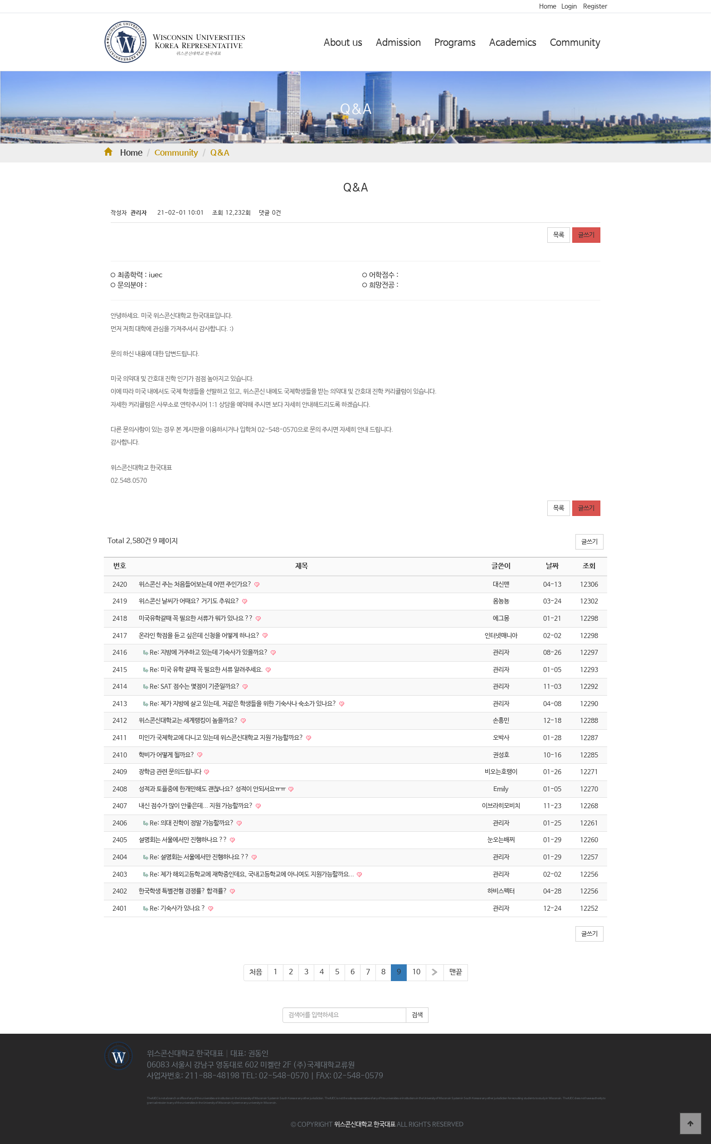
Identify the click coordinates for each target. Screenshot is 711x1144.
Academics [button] (512, 42)
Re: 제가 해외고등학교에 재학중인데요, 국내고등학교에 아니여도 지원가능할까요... (253, 874)
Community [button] (575, 42)
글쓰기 (586, 235)
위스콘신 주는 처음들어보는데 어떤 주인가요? (196, 584)
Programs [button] (455, 42)
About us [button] (343, 42)
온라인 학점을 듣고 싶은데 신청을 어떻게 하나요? (200, 635)
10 (416, 972)
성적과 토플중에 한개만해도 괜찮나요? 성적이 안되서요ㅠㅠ (213, 789)
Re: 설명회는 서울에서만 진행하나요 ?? (200, 857)
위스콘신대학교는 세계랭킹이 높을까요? (189, 720)
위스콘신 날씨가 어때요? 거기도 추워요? (190, 601)
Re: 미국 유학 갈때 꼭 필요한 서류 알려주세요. (207, 669)
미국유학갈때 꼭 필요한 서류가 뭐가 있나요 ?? (196, 618)
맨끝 (455, 972)
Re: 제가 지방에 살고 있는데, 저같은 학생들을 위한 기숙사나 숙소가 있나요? (244, 703)
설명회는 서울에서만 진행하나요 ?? (184, 840)
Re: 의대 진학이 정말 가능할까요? (192, 823)
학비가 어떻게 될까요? (167, 755)
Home (547, 6)
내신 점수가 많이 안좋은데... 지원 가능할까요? (196, 806)
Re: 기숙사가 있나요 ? (178, 908)
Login (569, 6)
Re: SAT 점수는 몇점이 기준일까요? (195, 686)
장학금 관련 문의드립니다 (171, 772)
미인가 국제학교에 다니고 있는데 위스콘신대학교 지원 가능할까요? (222, 737)
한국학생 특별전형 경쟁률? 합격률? (184, 891)
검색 (417, 1015)
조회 (589, 566)
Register (595, 6)
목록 (558, 235)
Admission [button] (398, 42)
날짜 (552, 566)
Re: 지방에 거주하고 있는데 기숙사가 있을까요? (209, 652)
